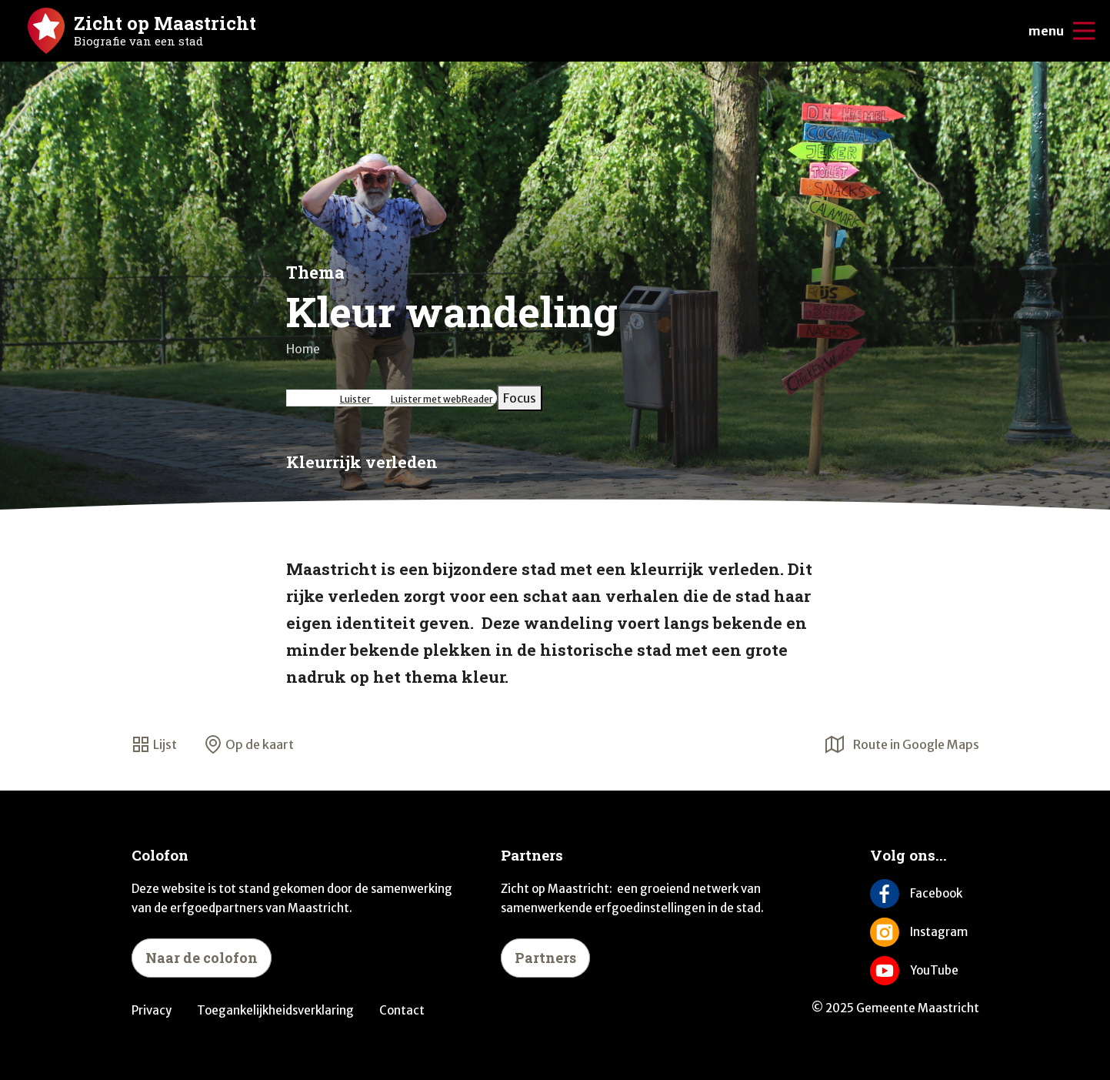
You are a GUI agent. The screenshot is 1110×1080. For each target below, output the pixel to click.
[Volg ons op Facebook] (924, 893)
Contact (402, 1010)
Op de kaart (249, 744)
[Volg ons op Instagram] (924, 932)
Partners (545, 957)
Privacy (152, 1010)
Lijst (154, 744)
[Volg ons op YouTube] (924, 970)
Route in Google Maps (902, 744)
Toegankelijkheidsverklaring (275, 1010)
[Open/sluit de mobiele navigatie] (1083, 30)
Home (303, 348)
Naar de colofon (201, 957)
